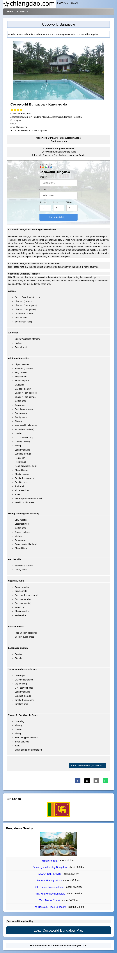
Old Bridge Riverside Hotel (50, 887)
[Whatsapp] (105, 780)
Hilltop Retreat (50, 860)
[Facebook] (77, 780)
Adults (55, 202)
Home (10, 11)
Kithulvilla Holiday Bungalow (50, 894)
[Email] (96, 780)
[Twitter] (87, 780)
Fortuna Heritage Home (50, 880)
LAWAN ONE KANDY (50, 874)
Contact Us (22, 11)
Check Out (44, 190)
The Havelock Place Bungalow (50, 907)
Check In (43, 177)
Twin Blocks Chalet (50, 900)
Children (69, 202)
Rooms (42, 202)
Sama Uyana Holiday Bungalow (50, 867)
